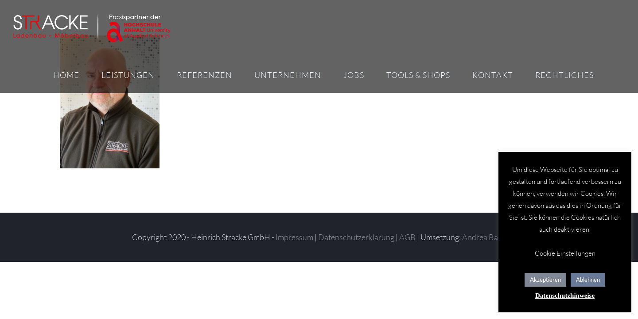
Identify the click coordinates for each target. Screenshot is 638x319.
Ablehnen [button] (588, 279)
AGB (407, 237)
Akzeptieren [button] (545, 279)
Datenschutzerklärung (356, 237)
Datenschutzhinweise (565, 295)
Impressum (294, 237)
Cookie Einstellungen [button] (565, 253)
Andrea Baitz (484, 237)
